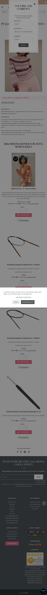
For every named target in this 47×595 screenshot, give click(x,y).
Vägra (16, 302)
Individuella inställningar (23, 297)
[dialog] (23, 297)
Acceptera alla (27, 302)
